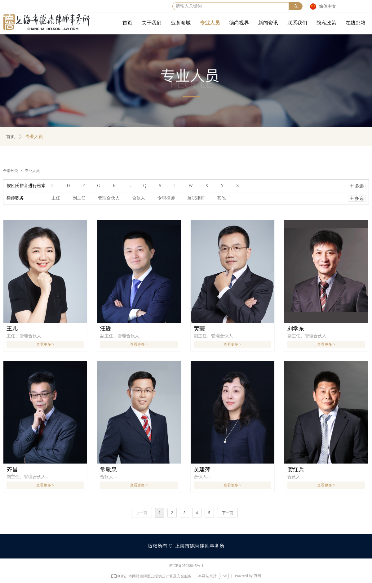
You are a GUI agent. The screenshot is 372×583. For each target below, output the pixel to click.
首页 (10, 136)
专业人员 (32, 170)
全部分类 (10, 170)
